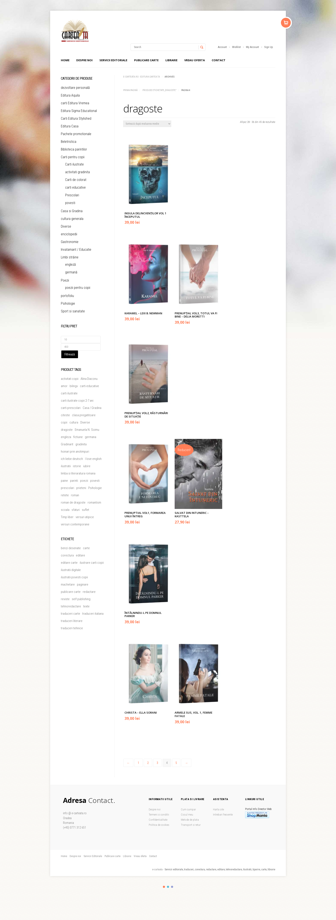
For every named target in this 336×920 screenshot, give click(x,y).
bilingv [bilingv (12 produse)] (74, 386)
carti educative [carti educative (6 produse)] (89, 386)
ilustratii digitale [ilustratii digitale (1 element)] (71, 570)
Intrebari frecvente (223, 814)
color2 (168, 887)
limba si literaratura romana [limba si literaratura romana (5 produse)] (78, 473)
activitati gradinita (77, 172)
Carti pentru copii (72, 157)
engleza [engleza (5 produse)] (66, 437)
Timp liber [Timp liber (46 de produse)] (67, 517)
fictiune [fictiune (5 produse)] (78, 437)
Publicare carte (146, 60)
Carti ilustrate (74, 164)
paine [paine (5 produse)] (64, 481)
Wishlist (236, 47)
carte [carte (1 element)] (86, 548)
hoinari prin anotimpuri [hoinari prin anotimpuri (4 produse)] (75, 451)
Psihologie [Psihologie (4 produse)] (95, 488)
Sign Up (268, 47)
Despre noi (84, 60)
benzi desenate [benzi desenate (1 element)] (71, 548)
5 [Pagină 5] (176, 763)
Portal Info (251, 809)
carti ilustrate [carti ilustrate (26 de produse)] (69, 393)
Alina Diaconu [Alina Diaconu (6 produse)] (89, 379)
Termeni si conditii (159, 814)
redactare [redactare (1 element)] (89, 592)
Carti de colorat (75, 180)
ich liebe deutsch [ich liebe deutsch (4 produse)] (72, 459)
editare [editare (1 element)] (80, 555)
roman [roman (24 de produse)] (75, 495)
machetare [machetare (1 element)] (68, 584)
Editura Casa (69, 126)
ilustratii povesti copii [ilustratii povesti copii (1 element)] (74, 577)
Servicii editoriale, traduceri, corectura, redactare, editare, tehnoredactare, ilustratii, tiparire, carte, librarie (220, 869)
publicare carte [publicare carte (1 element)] (71, 592)
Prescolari (72, 195)
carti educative (75, 187)
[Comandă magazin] (147, 124)
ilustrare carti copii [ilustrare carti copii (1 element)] (92, 563)
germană (71, 272)
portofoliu (67, 296)
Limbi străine (69, 257)
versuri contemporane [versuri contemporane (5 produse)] (75, 524)
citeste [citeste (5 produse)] (65, 415)
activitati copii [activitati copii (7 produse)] (69, 379)
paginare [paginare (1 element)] (82, 584)
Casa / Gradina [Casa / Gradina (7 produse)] (92, 408)
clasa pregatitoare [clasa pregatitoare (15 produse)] (84, 415)
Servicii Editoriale (113, 60)
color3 (172, 887)
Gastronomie (69, 242)
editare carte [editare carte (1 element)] (69, 563)
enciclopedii (69, 234)
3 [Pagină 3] (157, 763)
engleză (70, 264)
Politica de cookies (159, 824)
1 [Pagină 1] (138, 763)
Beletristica (68, 142)
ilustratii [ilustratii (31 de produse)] (66, 466)
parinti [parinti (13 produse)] (74, 481)
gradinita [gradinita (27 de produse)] (81, 444)
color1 (164, 887)
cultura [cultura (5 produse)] (73, 422)
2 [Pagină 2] (148, 763)
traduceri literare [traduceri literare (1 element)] (71, 621)
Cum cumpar (188, 809)
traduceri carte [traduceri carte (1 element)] (70, 614)
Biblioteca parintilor (74, 149)
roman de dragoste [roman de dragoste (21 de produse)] (73, 502)
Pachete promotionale (76, 134)
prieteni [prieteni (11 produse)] (81, 488)
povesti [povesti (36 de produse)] (95, 481)
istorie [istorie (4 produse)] (77, 466)
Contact (218, 60)
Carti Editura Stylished (76, 118)
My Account (252, 47)
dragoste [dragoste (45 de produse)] (67, 430)
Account (222, 47)
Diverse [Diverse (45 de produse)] (85, 422)
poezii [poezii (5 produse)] (84, 481)
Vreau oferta (194, 60)
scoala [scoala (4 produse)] (65, 510)
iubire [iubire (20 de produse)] (86, 466)
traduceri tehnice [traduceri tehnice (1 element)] (72, 628)
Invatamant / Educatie (76, 250)
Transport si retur (191, 824)
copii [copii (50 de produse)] (64, 422)
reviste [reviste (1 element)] (65, 599)
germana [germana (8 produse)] (90, 437)
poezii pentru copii (77, 288)
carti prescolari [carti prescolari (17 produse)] (71, 408)
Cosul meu (187, 814)
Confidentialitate (158, 819)
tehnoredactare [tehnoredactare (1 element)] (71, 606)
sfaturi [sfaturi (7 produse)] (76, 510)
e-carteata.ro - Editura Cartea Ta (141, 76)
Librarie (171, 60)
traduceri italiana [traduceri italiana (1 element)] (93, 614)
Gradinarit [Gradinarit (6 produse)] (67, 444)
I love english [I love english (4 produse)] (93, 459)
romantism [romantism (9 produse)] (94, 502)
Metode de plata (190, 819)
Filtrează (69, 354)
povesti (70, 203)
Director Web (265, 809)
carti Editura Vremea (75, 103)
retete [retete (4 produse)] (65, 495)
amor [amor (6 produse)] (64, 386)
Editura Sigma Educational (79, 111)
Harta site (218, 809)
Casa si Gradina (71, 211)
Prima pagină (130, 90)
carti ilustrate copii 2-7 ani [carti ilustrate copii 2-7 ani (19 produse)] (77, 401)
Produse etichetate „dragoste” (159, 90)
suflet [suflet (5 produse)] (85, 510)
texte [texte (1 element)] (86, 606)
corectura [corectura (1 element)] (67, 555)
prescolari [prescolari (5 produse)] (67, 488)
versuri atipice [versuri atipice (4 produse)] (85, 517)
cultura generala (72, 219)
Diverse (66, 226)
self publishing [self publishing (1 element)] (81, 599)
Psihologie (68, 303)
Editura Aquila (70, 95)
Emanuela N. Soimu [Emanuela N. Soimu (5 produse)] (87, 430)
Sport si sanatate (73, 311)
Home (65, 60)
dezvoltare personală (75, 88)
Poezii (65, 280)
